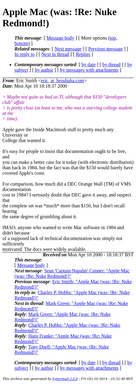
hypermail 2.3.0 (65, 378)
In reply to (24, 54)
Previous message (105, 48)
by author (44, 70)
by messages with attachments (89, 70)
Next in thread (55, 54)
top (113, 38)
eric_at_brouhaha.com (62, 80)
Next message (68, 48)
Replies (83, 54)
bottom (21, 43)
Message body (60, 38)
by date (88, 64)
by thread (112, 64)
